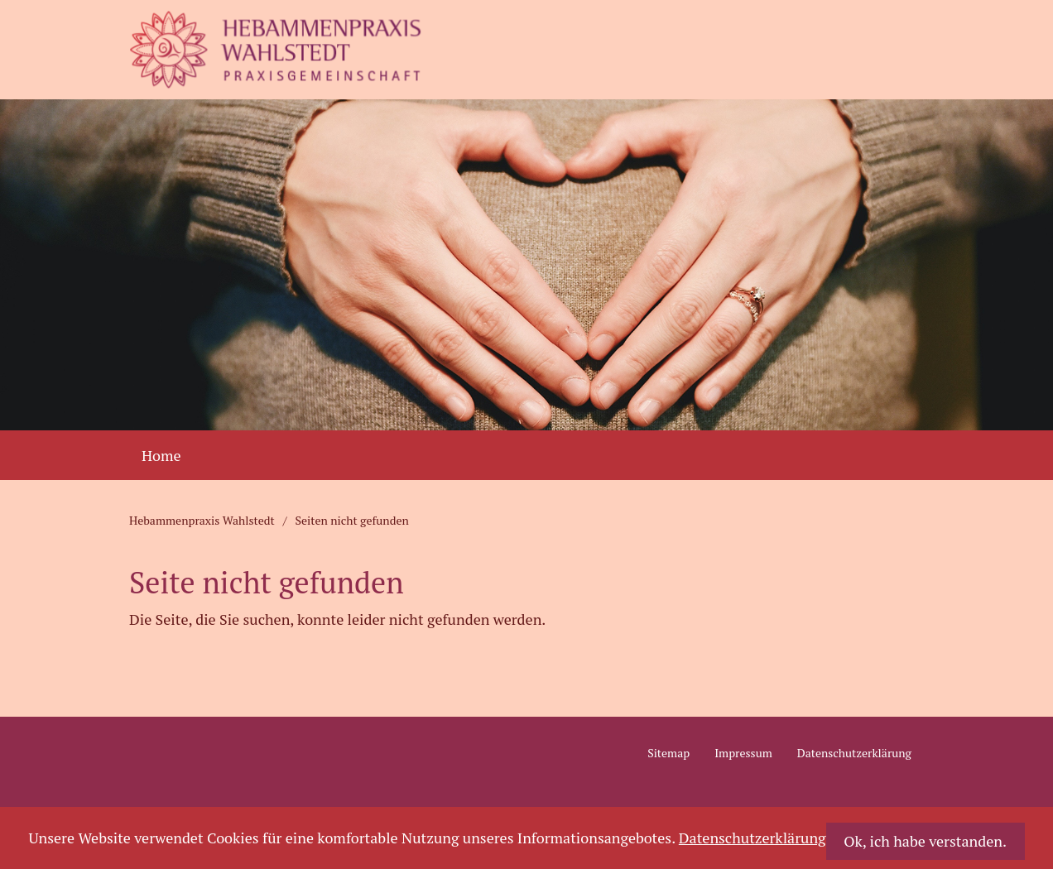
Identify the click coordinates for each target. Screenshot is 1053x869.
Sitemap (668, 753)
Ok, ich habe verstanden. (925, 841)
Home (161, 455)
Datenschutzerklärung (854, 753)
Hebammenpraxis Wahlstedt (202, 520)
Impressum (743, 753)
